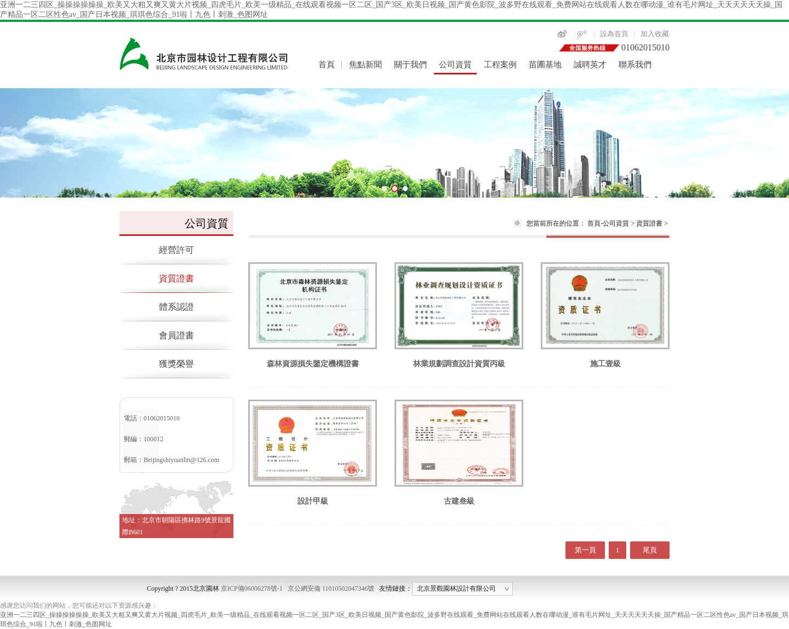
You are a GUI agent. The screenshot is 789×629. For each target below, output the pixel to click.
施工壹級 (605, 360)
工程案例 (500, 64)
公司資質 (455, 64)
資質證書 (176, 278)
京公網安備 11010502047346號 (331, 588)
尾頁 (650, 550)
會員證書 (176, 335)
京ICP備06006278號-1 (252, 588)
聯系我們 (635, 64)
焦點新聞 (365, 64)
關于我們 (410, 64)
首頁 (326, 64)
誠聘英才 (590, 64)
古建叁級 (459, 497)
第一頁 (585, 550)
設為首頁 (614, 34)
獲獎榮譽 (176, 363)
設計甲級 (312, 497)
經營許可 (176, 250)
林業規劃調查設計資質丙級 (459, 360)
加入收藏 (655, 34)
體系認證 (176, 306)
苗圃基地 (545, 64)
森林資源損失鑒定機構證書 (312, 360)
